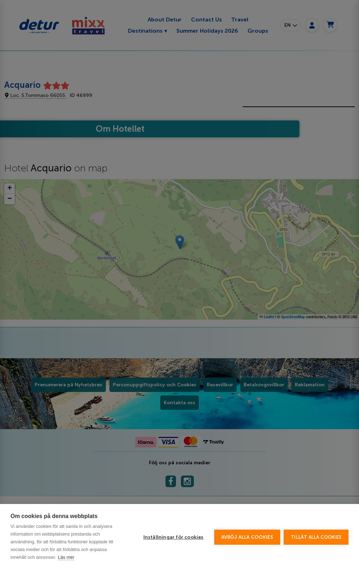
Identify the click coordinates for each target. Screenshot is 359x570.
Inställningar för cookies (173, 537)
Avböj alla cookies (247, 537)
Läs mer (66, 557)
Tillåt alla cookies (316, 537)
